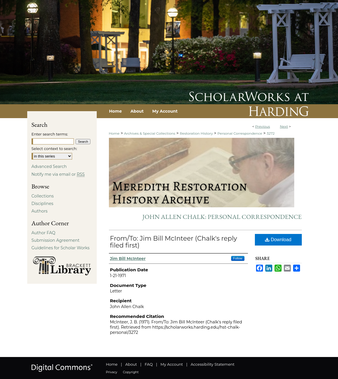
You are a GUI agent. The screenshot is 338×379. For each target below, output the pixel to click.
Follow (237, 258)
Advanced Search (49, 166)
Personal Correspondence (239, 133)
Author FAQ (44, 232)
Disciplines (42, 203)
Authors (40, 211)
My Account (171, 364)
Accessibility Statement (212, 364)
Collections (43, 196)
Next (284, 126)
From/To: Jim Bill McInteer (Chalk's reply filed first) (173, 242)
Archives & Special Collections (149, 133)
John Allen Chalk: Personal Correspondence (222, 217)
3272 (271, 133)
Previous (262, 126)
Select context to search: (54, 148)
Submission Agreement (56, 240)
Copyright (130, 372)
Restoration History (196, 133)
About (131, 364)
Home (114, 133)
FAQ (149, 364)
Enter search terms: (50, 134)
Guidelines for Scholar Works (61, 247)
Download (278, 239)
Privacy (111, 372)
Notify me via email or (58, 174)
